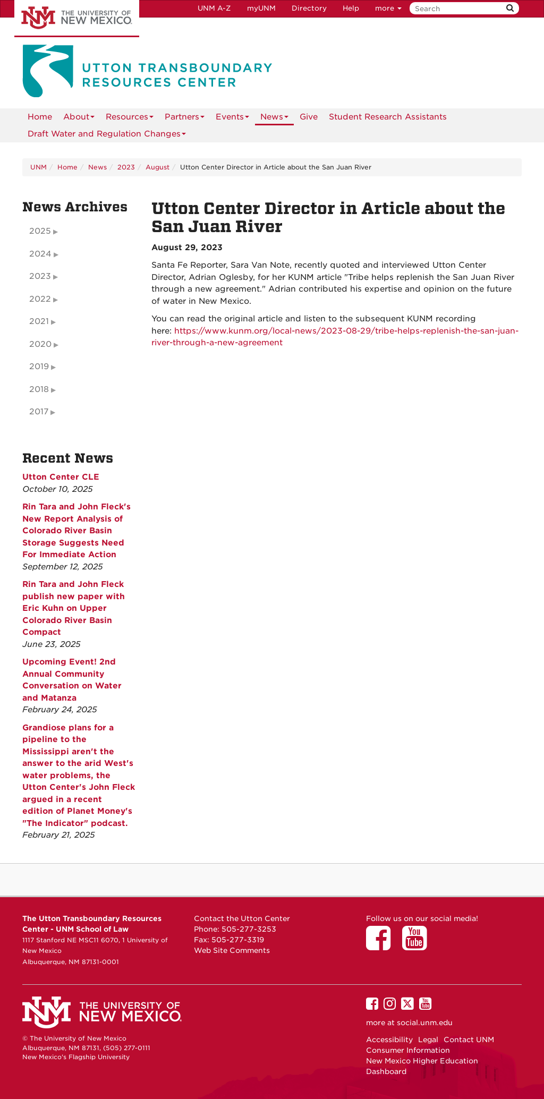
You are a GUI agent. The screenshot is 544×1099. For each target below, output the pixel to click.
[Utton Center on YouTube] (418, 945)
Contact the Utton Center (242, 918)
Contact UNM (469, 1039)
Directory (309, 8)
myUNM (261, 8)
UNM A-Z (214, 8)
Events (232, 118)
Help (351, 8)
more (388, 8)
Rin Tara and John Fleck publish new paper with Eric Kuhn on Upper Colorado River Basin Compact (73, 608)
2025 (40, 231)
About (79, 118)
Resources (130, 118)
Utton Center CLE (60, 477)
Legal (428, 1039)
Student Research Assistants (388, 117)
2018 (39, 389)
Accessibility (389, 1039)
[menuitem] (39, 116)
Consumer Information (408, 1050)
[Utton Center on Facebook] (382, 945)
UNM (38, 167)
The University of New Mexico (76, 18)
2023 (126, 167)
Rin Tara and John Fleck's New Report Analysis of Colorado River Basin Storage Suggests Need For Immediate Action (76, 530)
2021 (39, 321)
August (157, 167)
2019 (39, 366)
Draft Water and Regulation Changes (107, 135)
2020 (40, 344)
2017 (38, 411)
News (274, 118)
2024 (40, 254)
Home (40, 117)
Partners (185, 118)
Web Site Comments (232, 950)
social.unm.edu (425, 1022)
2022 (40, 299)
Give (309, 117)
